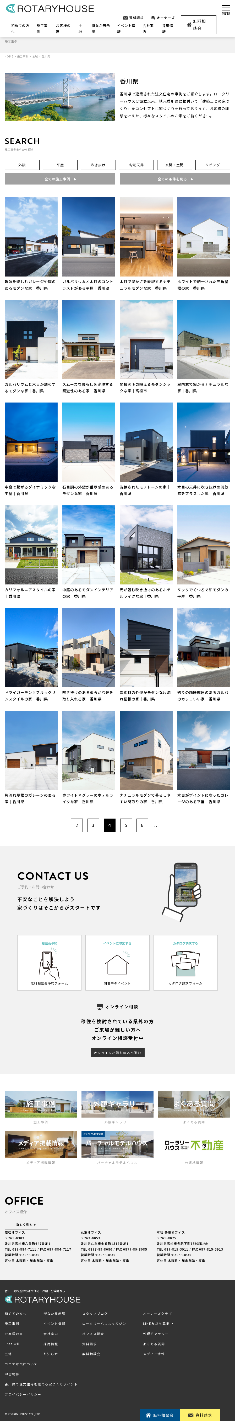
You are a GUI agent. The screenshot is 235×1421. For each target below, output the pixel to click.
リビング (212, 164)
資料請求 (133, 17)
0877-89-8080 (100, 1249)
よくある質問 (154, 1344)
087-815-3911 (176, 1249)
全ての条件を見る (175, 178)
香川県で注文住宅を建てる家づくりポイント (41, 1384)
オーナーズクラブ (157, 1313)
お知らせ (50, 1354)
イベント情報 (54, 1323)
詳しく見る (26, 1224)
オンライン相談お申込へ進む (117, 1053)
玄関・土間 (174, 164)
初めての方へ (16, 1313)
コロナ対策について (21, 1364)
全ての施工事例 (60, 178)
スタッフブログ (95, 1313)
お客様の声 (14, 1334)
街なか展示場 (54, 1313)
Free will (13, 1344)
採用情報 (50, 1344)
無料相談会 (196, 24)
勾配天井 (136, 164)
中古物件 (12, 1374)
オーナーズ (162, 17)
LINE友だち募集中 (158, 1323)
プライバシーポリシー (23, 1394)
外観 (22, 164)
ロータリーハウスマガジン (104, 1323)
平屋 (60, 164)
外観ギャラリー (156, 1334)
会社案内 (50, 1334)
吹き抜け (98, 164)
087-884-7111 (24, 1249)
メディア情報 (154, 1354)
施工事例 (12, 1323)
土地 (8, 1354)
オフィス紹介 (93, 1334)
